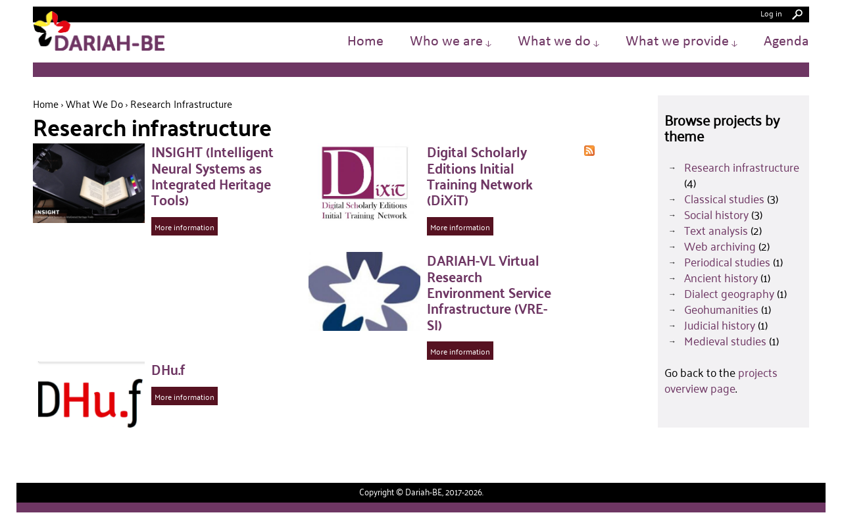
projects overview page (721, 380)
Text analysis (716, 230)
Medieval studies (725, 341)
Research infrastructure (741, 167)
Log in (771, 13)
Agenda (786, 41)
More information (184, 227)
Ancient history (721, 277)
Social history (716, 214)
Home (365, 41)
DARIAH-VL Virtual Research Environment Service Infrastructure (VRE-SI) (489, 291)
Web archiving (720, 246)
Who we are (450, 41)
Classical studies (724, 198)
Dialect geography (729, 293)
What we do (558, 41)
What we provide (681, 41)
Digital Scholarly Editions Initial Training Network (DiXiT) (480, 175)
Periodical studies (727, 262)
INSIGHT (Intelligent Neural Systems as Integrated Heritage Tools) (212, 175)
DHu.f (168, 369)
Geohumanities (721, 309)
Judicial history (719, 325)
